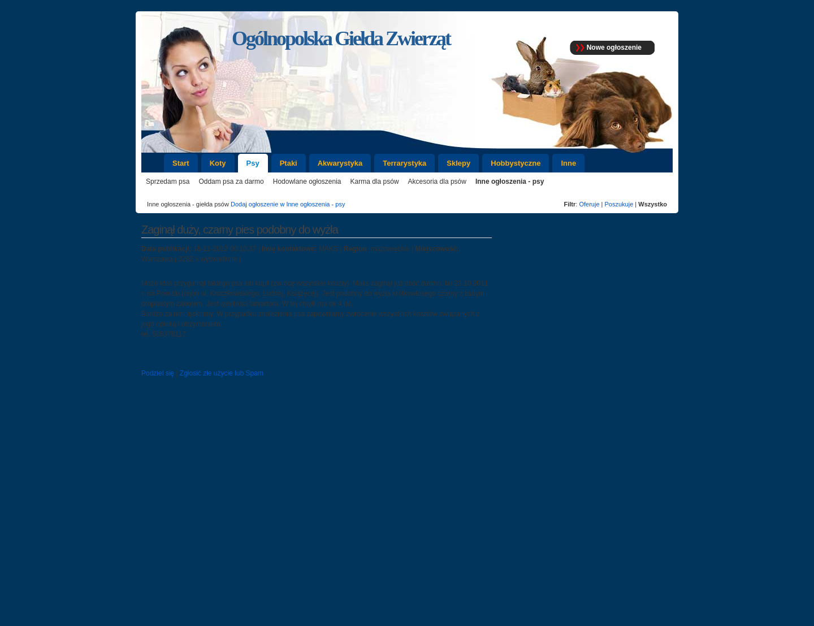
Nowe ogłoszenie (614, 47)
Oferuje (589, 204)
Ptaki (288, 163)
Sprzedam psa (167, 181)
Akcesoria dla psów (437, 181)
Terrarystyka (404, 163)
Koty (218, 163)
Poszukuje (619, 204)
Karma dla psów (374, 181)
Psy (252, 163)
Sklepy (458, 163)
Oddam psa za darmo (230, 181)
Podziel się (157, 373)
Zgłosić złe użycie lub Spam (221, 373)
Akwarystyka (340, 163)
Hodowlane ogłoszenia (307, 181)
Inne (568, 163)
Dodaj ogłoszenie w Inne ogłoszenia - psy (288, 204)
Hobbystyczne (515, 163)
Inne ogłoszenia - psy (509, 181)
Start (180, 163)
